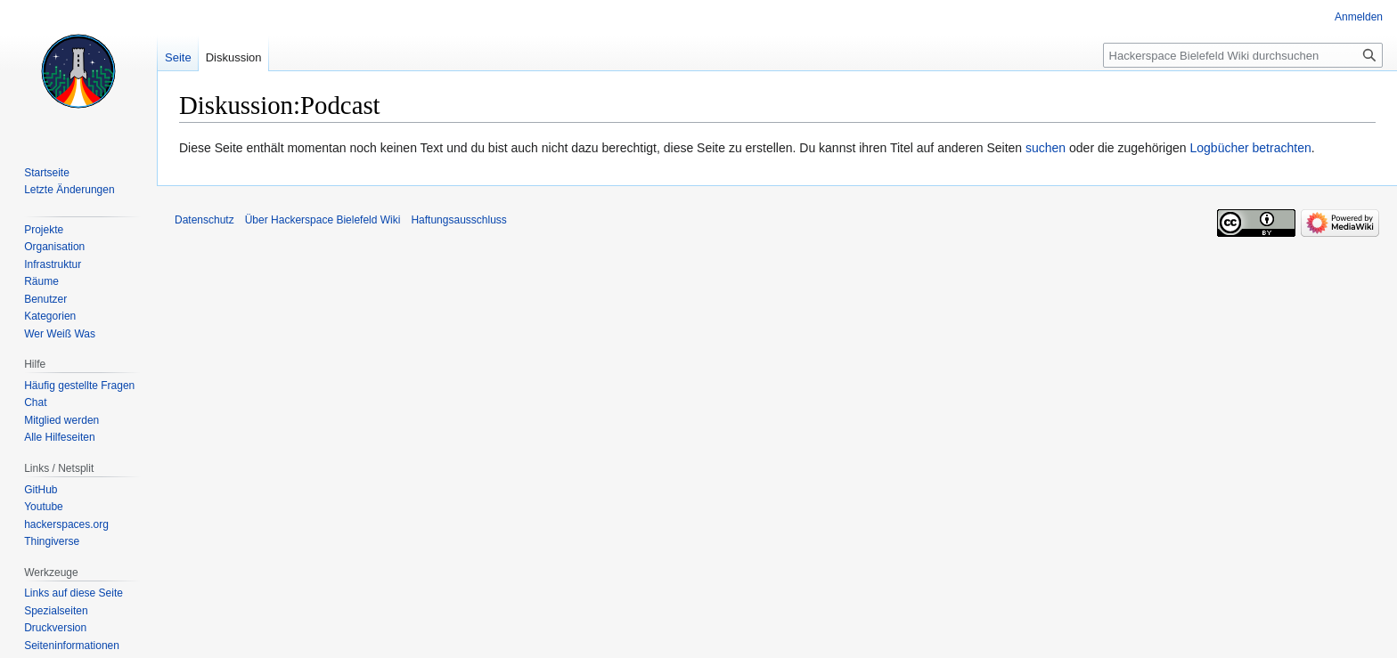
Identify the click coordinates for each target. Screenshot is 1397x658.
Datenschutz (204, 220)
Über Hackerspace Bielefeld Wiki (323, 220)
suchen (1045, 148)
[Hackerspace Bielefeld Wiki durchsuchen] (1243, 55)
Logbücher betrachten (1250, 148)
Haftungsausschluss (458, 220)
